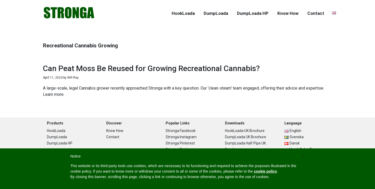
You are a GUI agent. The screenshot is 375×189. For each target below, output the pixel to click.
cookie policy (265, 171)
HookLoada (56, 131)
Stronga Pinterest (180, 143)
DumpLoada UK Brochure (245, 137)
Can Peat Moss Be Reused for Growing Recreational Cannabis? (151, 68)
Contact (112, 137)
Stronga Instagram (181, 137)
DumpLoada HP (59, 143)
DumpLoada (57, 137)
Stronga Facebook (181, 131)
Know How (114, 131)
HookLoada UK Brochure (245, 131)
